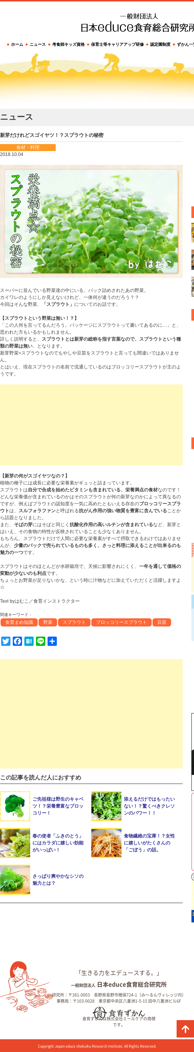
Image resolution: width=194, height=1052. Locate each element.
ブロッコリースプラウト (121, 622)
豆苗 (161, 622)
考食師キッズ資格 (68, 44)
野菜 (47, 622)
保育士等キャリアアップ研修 (117, 44)
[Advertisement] (91, 425)
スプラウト (74, 622)
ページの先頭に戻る (185, 1029)
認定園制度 (160, 44)
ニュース (38, 44)
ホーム (17, 44)
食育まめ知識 (19, 622)
